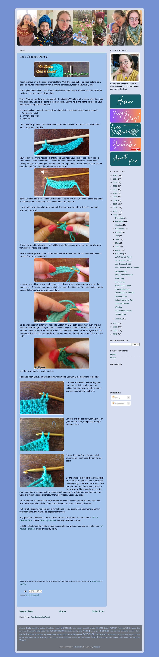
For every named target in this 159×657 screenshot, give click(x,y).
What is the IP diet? (123, 286)
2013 (115, 323)
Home (62, 611)
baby (28, 628)
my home (47, 634)
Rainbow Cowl (121, 296)
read (138, 634)
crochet (29, 595)
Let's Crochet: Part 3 (123, 257)
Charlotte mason (53, 628)
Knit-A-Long (120, 282)
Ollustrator (78, 647)
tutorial (36, 595)
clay (74, 628)
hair (47, 631)
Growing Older (121, 271)
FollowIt (113, 354)
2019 (115, 197)
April (117, 247)
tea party (75, 637)
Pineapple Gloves (122, 304)
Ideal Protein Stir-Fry (123, 311)
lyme (98, 631)
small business (64, 637)
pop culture (120, 634)
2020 (115, 193)
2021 (115, 190)
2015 (115, 211)
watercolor (127, 637)
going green (40, 631)
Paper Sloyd (62, 634)
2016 (115, 208)
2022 (115, 186)
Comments (118, 404)
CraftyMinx (23, 584)
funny (128, 628)
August (118, 232)
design (106, 628)
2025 (115, 175)
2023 (115, 182)
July (117, 236)
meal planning (115, 631)
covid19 (86, 628)
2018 (115, 200)
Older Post (98, 611)
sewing (43, 637)
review (36, 637)
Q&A (134, 634)
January (118, 319)
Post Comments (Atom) (40, 617)
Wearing (118, 307)
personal (88, 634)
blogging (35, 628)
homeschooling (57, 630)
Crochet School (95, 581)
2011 (115, 331)
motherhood (25, 634)
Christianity (66, 628)
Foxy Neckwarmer (122, 289)
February (119, 254)
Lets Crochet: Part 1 (123, 264)
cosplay (79, 628)
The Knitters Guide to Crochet (127, 268)
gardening (22, 631)
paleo (54, 634)
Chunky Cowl (120, 314)
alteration (22, 628)
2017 (115, 204)
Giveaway (30, 631)
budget (42, 628)
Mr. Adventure (37, 634)
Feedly (113, 358)
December (119, 218)
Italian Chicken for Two (124, 300)
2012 (115, 327)
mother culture (134, 631)
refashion (29, 637)
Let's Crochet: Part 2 (123, 260)
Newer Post (26, 611)
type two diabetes (105, 637)
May (117, 243)
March (118, 250)
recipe (21, 637)
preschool (128, 634)
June (117, 239)
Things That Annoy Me (124, 275)
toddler (87, 637)
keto (80, 631)
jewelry (75, 631)
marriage (104, 630)
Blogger (97, 647)
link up (93, 631)
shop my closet (52, 637)
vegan (115, 637)
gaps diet (136, 628)
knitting (86, 630)
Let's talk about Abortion (125, 293)
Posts (116, 398)
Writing (22, 640)
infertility (68, 631)
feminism (121, 628)
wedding (136, 637)
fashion (113, 628)
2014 (115, 215)
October (118, 225)
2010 (115, 334)
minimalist (124, 631)
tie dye (81, 637)
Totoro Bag (119, 278)
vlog (121, 637)
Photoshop (112, 634)
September (120, 229)
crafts (92, 628)
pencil (79, 634)
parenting (72, 634)
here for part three (48, 520)
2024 (115, 179)
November (119, 221)
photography (101, 634)
